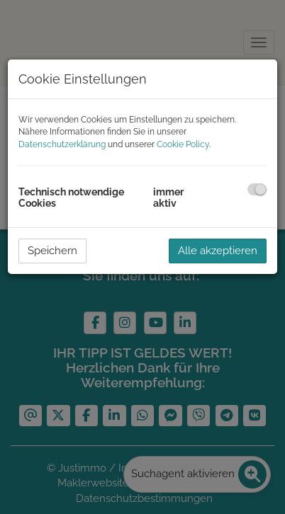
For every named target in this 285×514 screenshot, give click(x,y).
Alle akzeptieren (217, 250)
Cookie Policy (183, 144)
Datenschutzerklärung (62, 144)
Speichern (52, 250)
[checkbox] (257, 189)
